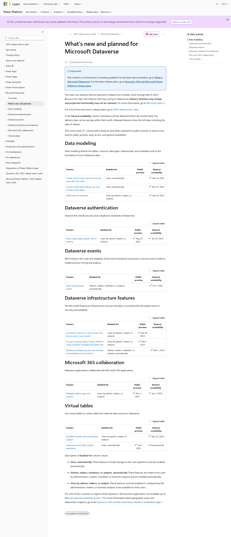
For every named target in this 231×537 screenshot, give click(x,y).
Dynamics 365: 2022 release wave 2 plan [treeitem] (24, 173)
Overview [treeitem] (12, 98)
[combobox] (23, 38)
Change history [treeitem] (13, 55)
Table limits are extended (77, 195)
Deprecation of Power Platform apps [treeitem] (22, 168)
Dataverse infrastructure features (203, 51)
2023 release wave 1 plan (126, 109)
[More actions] (163, 34)
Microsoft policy (154, 102)
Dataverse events (196, 47)
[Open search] (217, 4)
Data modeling (195, 39)
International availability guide (84, 497)
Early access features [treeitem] (15, 60)
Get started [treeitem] (11, 49)
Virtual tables (195, 58)
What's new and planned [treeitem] (19, 103)
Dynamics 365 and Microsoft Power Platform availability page (128, 502)
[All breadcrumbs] (67, 34)
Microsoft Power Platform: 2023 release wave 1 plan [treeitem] (23, 180)
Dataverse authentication (200, 43)
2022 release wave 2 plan (84, 34)
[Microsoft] (5, 4)
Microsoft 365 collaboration (201, 55)
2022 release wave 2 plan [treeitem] (17, 44)
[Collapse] (43, 31)
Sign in (224, 3)
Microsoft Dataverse (110, 34)
